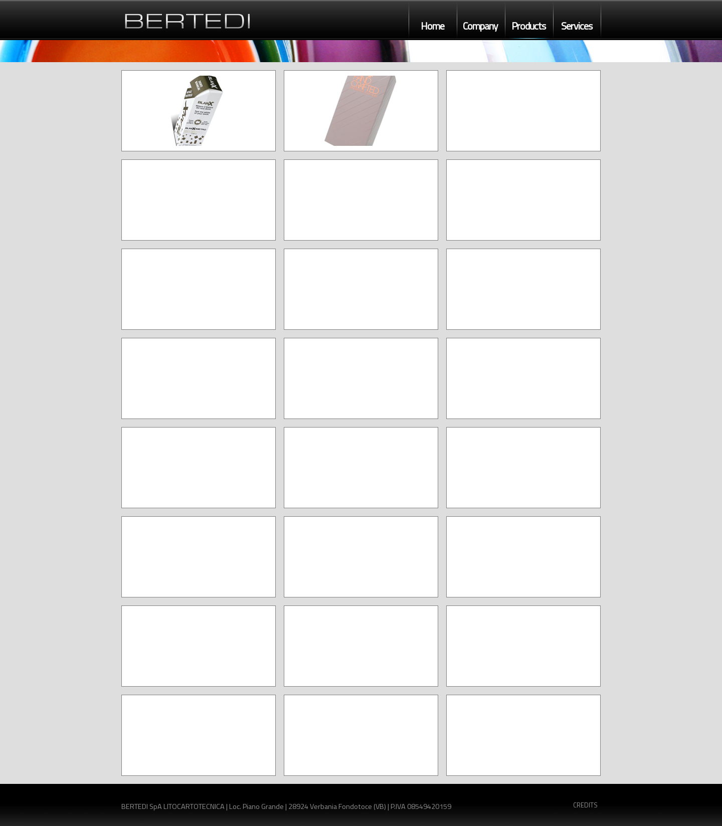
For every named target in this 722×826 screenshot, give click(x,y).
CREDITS (585, 805)
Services (576, 26)
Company (480, 26)
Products (528, 26)
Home (432, 26)
